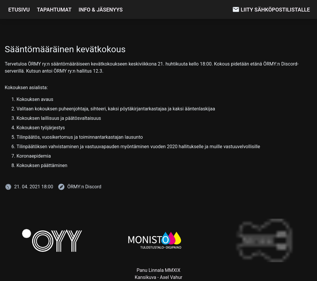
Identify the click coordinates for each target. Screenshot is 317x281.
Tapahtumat (54, 9)
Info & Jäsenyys (101, 9)
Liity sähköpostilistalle (275, 9)
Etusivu (19, 9)
